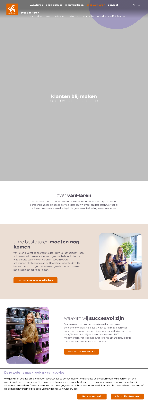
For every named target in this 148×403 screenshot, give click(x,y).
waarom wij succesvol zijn (59, 16)
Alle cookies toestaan (127, 396)
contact (113, 5)
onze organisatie (85, 16)
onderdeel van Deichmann (110, 16)
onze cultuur (54, 5)
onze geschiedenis (33, 16)
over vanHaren (95, 5)
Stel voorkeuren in (92, 396)
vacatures (36, 5)
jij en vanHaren (74, 5)
